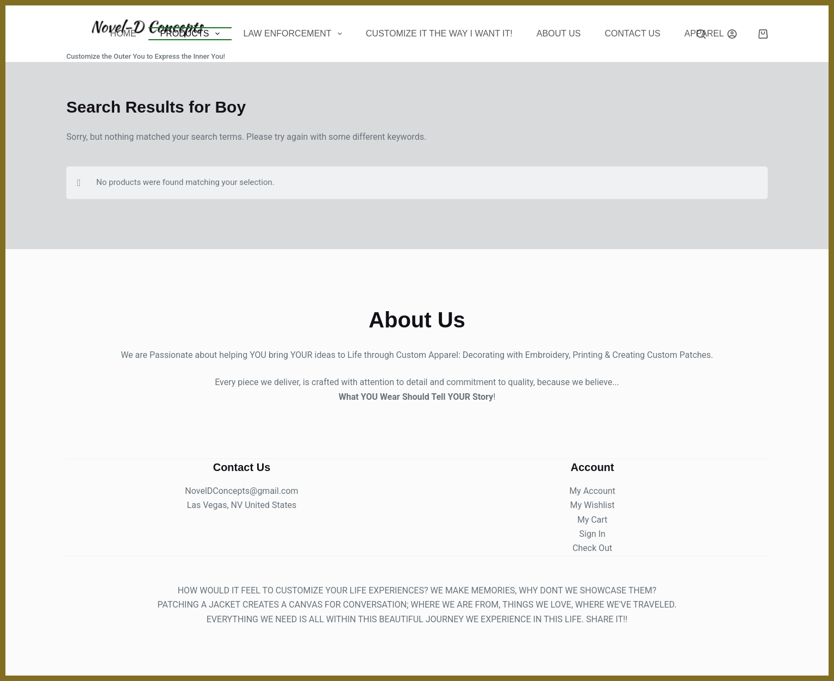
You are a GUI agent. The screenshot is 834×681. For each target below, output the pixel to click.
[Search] (701, 34)
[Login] (732, 34)
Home (123, 33)
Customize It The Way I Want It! (439, 33)
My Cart (592, 520)
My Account (592, 491)
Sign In (592, 534)
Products (192, 33)
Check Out (592, 548)
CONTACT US (633, 33)
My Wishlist (592, 505)
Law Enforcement (295, 33)
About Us (559, 33)
